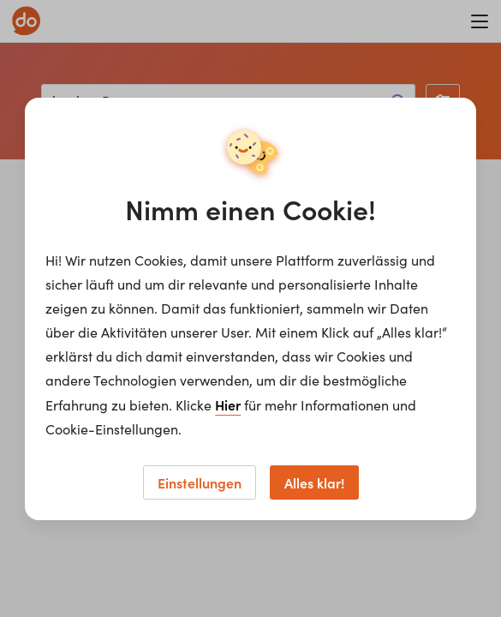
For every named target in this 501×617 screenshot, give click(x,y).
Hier (228, 404)
